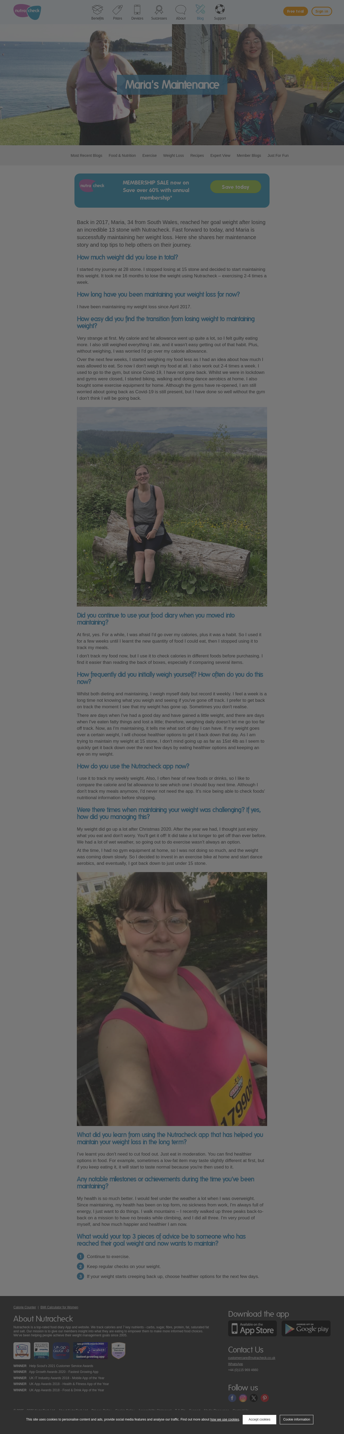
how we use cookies (224, 1419)
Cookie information (296, 1419)
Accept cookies (259, 1419)
